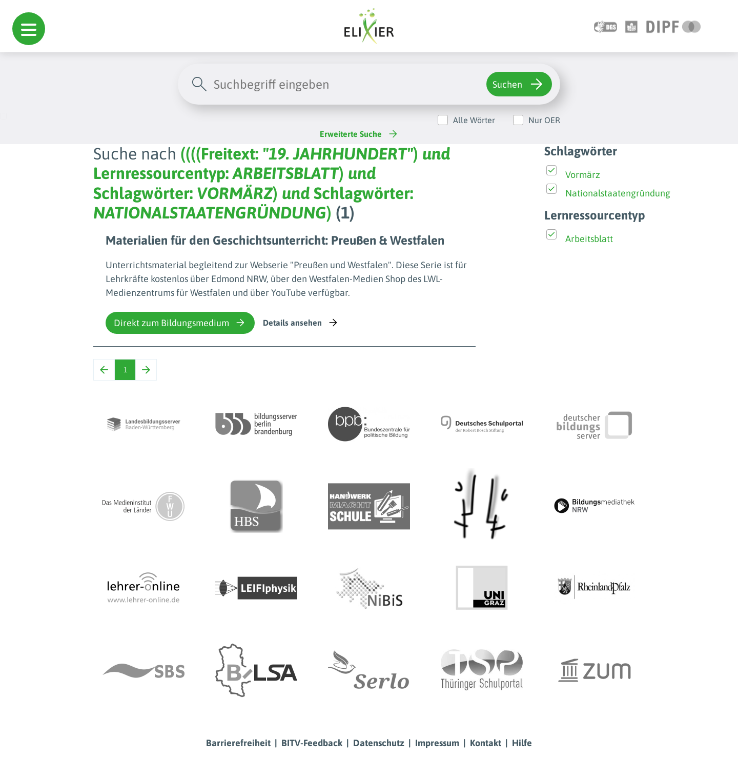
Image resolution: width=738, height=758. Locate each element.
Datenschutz (378, 742)
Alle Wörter (474, 120)
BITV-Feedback (311, 742)
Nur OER (544, 120)
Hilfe (522, 742)
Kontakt (485, 742)
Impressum (437, 742)
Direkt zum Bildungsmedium (180, 322)
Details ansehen (301, 322)
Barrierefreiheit (238, 742)
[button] (28, 28)
